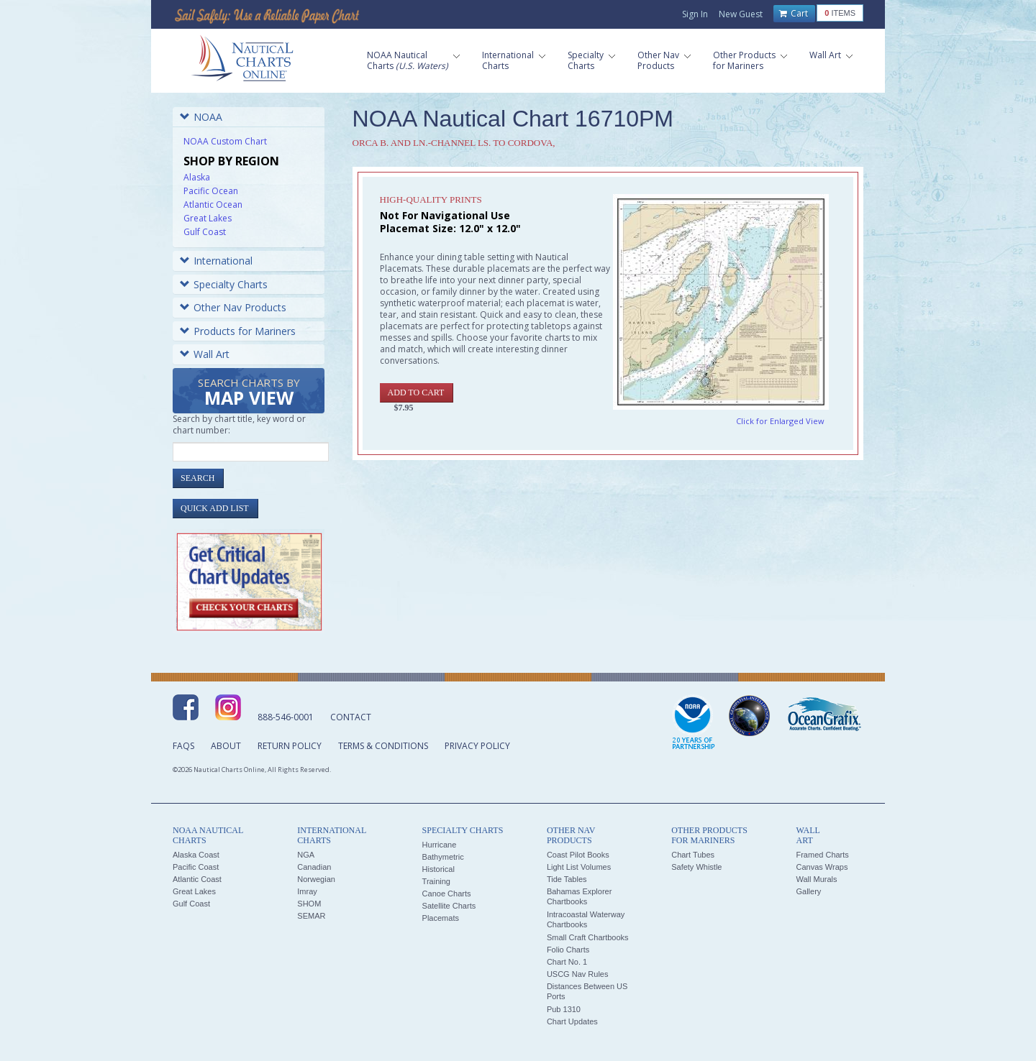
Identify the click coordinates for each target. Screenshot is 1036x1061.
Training (436, 881)
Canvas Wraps (822, 867)
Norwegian (316, 879)
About (226, 746)
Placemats (440, 918)
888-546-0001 (286, 717)
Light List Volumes (579, 867)
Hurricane (439, 844)
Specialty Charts (224, 284)
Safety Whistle (696, 867)
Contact (350, 717)
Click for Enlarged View (780, 420)
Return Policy (290, 746)
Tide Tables (567, 879)
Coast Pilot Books (578, 854)
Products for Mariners (238, 331)
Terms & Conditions (383, 746)
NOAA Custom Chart (225, 141)
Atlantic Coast (197, 879)
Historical (438, 869)
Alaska (196, 177)
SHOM (309, 903)
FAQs (183, 746)
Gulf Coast (204, 232)
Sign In (695, 14)
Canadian (314, 867)
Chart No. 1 (567, 961)
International (216, 260)
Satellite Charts (449, 905)
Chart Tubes (692, 854)
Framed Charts (822, 854)
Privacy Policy (477, 746)
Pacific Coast (196, 867)
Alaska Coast (196, 854)
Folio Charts (568, 949)
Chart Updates (572, 1021)
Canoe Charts (446, 893)
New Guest (741, 14)
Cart (793, 13)
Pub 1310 (564, 1009)
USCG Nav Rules (578, 974)
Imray (307, 891)
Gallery (808, 891)
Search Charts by (249, 392)
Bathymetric (443, 857)
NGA (305, 854)
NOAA (201, 117)
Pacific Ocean (210, 191)
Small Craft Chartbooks (588, 937)
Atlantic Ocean (212, 204)
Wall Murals (816, 879)
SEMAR (311, 915)
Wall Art (205, 354)
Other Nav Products (233, 307)
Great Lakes (207, 218)
